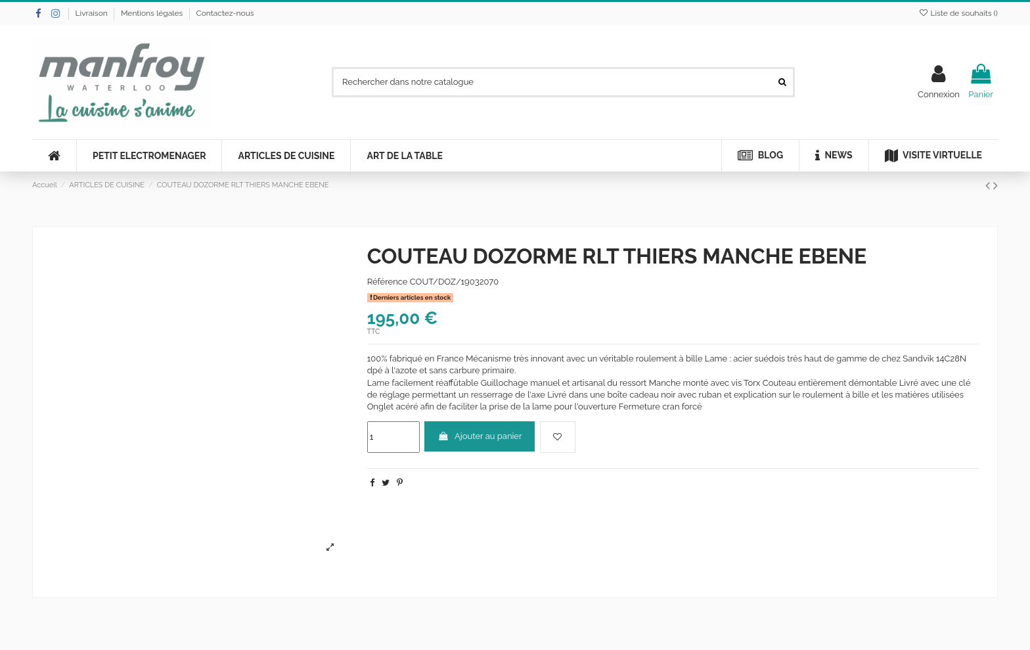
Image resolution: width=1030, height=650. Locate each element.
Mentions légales (153, 13)
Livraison (93, 13)
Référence (387, 282)
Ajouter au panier (479, 436)
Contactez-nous (225, 13)
